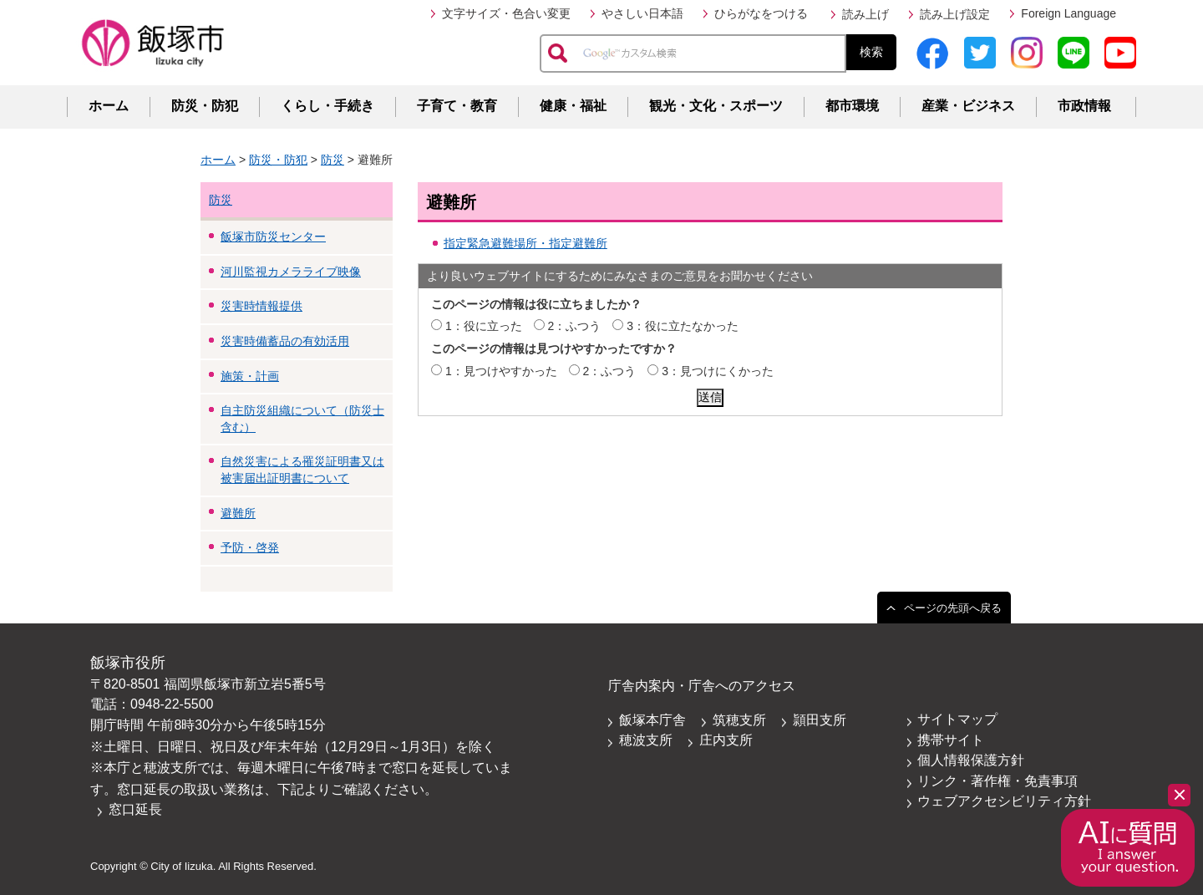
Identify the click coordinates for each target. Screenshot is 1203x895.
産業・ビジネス (968, 106)
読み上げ (865, 14)
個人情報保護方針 (970, 760)
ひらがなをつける (761, 13)
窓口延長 (135, 809)
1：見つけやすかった (501, 371)
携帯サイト (950, 740)
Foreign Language (1068, 13)
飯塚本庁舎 (652, 720)
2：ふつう (575, 326)
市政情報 (1084, 106)
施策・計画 (250, 376)
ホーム (109, 106)
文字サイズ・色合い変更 (506, 13)
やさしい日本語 (642, 13)
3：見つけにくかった (718, 371)
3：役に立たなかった (683, 326)
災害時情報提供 (261, 306)
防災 (332, 159)
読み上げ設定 (955, 14)
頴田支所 (819, 720)
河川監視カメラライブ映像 (291, 271)
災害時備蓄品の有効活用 (285, 341)
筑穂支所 (739, 720)
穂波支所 (646, 740)
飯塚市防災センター (273, 236)
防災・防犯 (204, 106)
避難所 (238, 513)
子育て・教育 (457, 106)
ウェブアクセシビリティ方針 (1004, 801)
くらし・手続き (327, 106)
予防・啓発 (250, 547)
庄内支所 (726, 740)
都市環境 (852, 106)
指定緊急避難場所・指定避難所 (525, 243)
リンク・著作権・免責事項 (997, 781)
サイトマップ (957, 719)
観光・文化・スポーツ (716, 106)
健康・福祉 (573, 106)
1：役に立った (483, 326)
